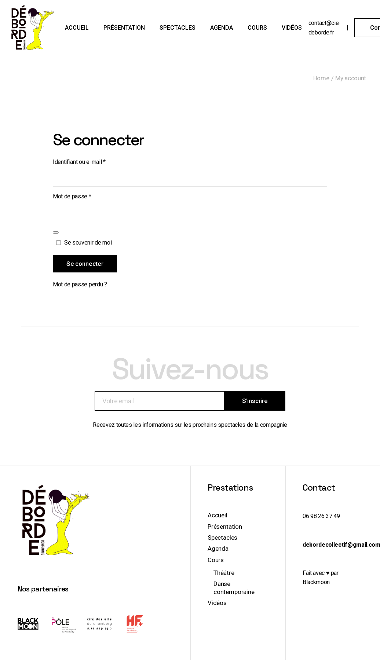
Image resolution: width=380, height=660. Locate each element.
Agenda (218, 548)
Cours (216, 560)
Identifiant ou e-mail (92, 161)
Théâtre (223, 572)
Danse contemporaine (234, 587)
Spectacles (222, 537)
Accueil (217, 515)
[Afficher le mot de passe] (56, 232)
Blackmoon (316, 582)
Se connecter (84, 263)
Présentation (225, 526)
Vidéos (217, 602)
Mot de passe (85, 196)
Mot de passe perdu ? (80, 284)
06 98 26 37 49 (321, 516)
